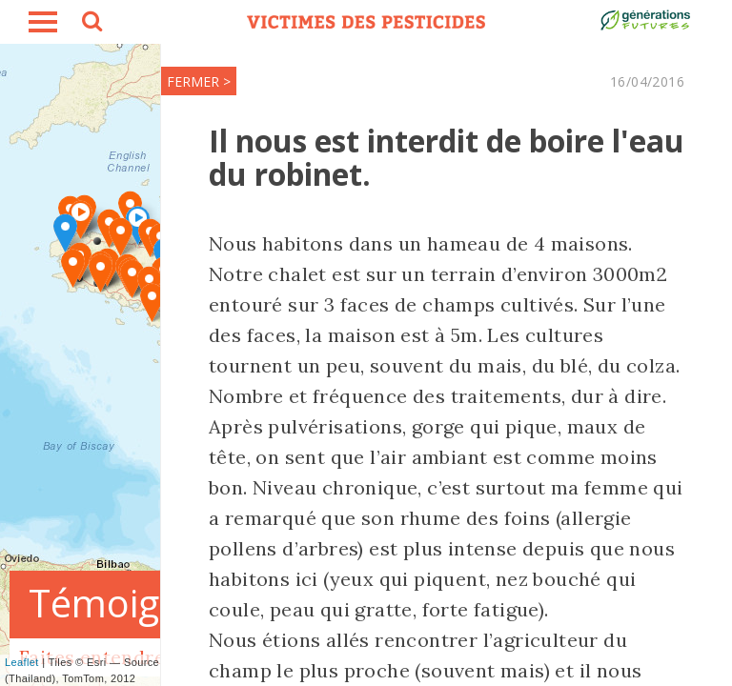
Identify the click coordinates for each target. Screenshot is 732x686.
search (90, 24)
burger (43, 21)
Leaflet (22, 662)
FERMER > (199, 81)
